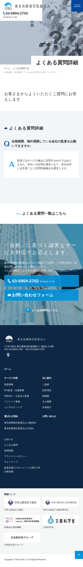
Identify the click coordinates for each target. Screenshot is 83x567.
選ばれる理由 (11, 417)
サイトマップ (11, 462)
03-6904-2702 (17, 13)
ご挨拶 (45, 385)
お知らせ (8, 440)
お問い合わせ (49, 417)
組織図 (45, 396)
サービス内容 (11, 379)
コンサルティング (13, 408)
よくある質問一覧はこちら (44, 213)
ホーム (7, 68)
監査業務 (8, 385)
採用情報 (8, 451)
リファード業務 (12, 402)
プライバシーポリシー (15, 457)
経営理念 (46, 391)
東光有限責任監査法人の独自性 (20, 423)
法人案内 (46, 379)
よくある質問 (11, 445)
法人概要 (46, 402)
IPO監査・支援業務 (14, 391)
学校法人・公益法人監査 (16, 396)
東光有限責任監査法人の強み (19, 429)
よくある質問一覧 (21, 68)
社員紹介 (46, 408)
